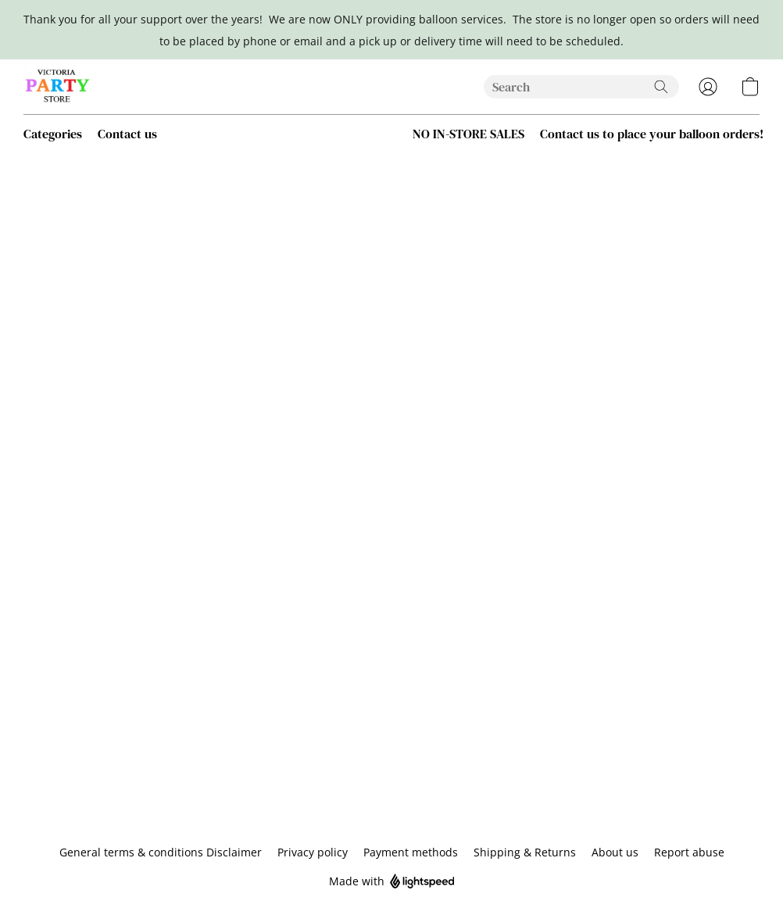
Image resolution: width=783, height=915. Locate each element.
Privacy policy (312, 852)
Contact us (127, 133)
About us (615, 852)
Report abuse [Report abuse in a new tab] (689, 852)
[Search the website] (661, 87)
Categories (52, 133)
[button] (57, 86)
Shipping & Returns (525, 852)
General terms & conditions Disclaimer (160, 852)
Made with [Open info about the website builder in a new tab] (392, 882)
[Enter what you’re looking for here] (581, 86)
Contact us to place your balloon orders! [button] (651, 133)
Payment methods (410, 852)
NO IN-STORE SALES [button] (468, 133)
